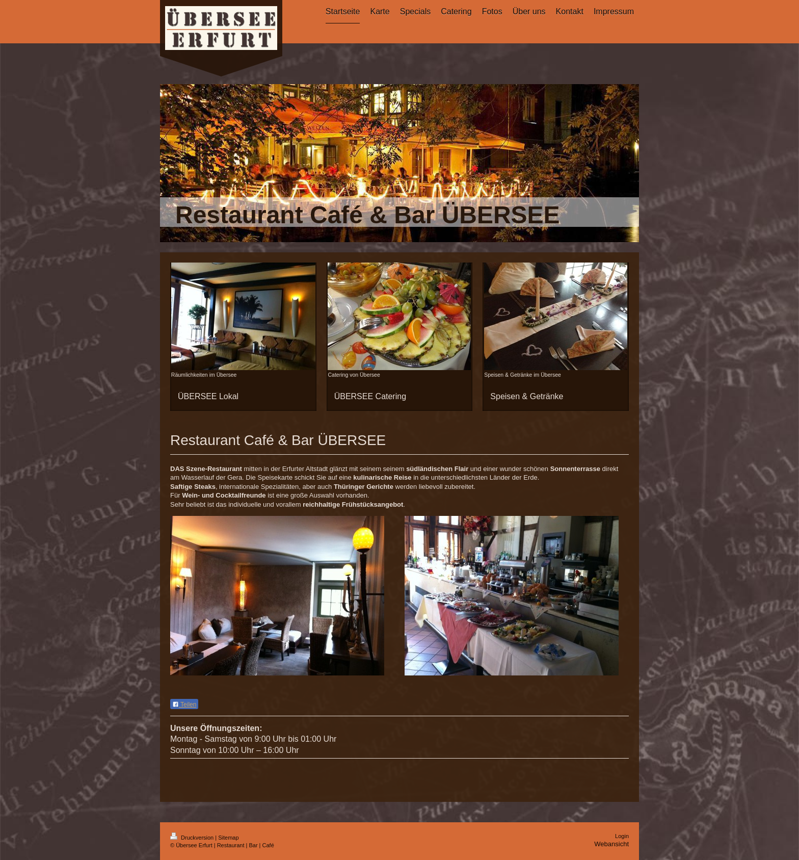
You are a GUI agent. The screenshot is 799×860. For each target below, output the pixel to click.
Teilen (184, 704)
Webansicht (611, 844)
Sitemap (228, 838)
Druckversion (192, 838)
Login (622, 836)
